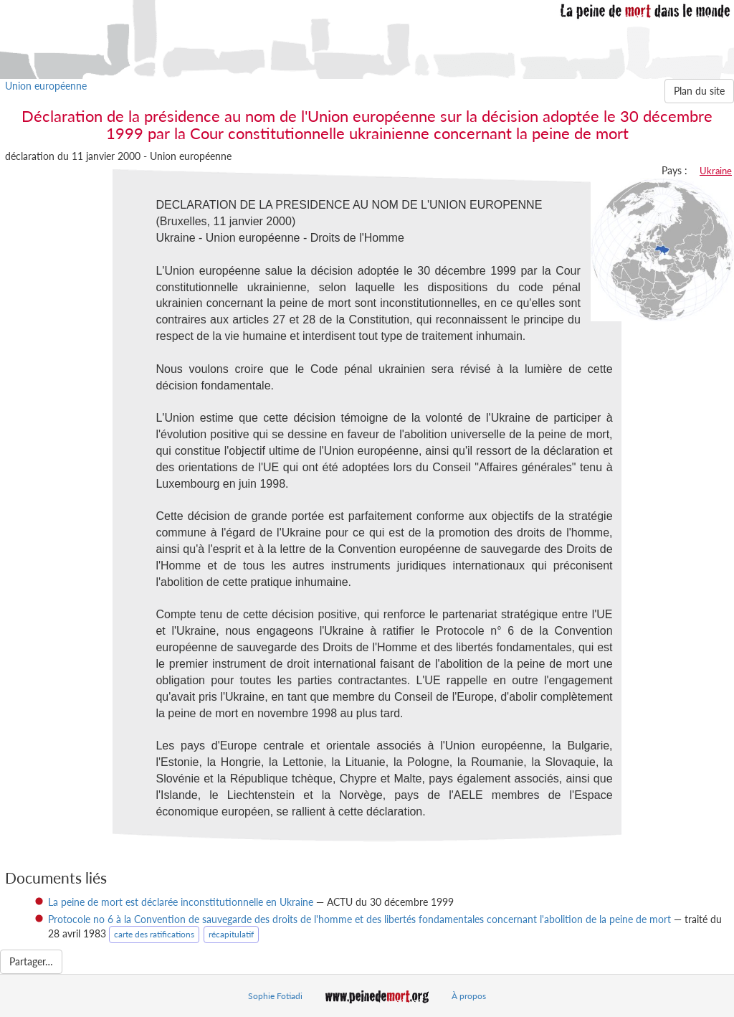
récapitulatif (231, 934)
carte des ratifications (154, 934)
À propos (469, 995)
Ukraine (716, 170)
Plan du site (699, 91)
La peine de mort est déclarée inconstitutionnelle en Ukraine (180, 902)
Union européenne (46, 86)
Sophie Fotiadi (275, 995)
